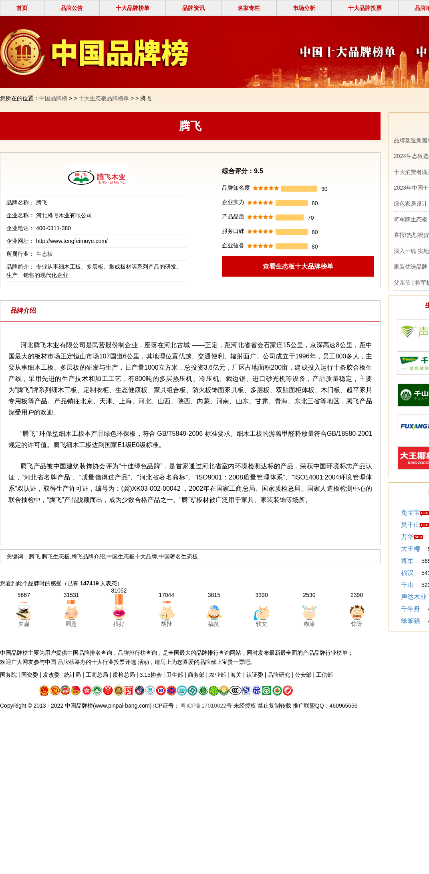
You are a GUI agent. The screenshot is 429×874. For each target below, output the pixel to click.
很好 (119, 624)
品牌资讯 (193, 8)
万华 (407, 536)
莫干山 (410, 524)
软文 (261, 624)
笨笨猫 (410, 620)
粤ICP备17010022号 (205, 705)
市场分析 (304, 8)
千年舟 (410, 608)
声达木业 (414, 596)
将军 (407, 560)
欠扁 (23, 624)
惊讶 (357, 624)
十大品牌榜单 (132, 8)
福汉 (407, 572)
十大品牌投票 (365, 8)
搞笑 (214, 624)
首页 (22, 8)
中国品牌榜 (53, 98)
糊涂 (309, 624)
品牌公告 (71, 8)
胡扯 (166, 624)
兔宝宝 (410, 512)
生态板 (44, 254)
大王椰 (410, 548)
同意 (71, 624)
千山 (407, 584)
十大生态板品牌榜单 (104, 98)
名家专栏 (249, 8)
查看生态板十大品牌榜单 (298, 266)
